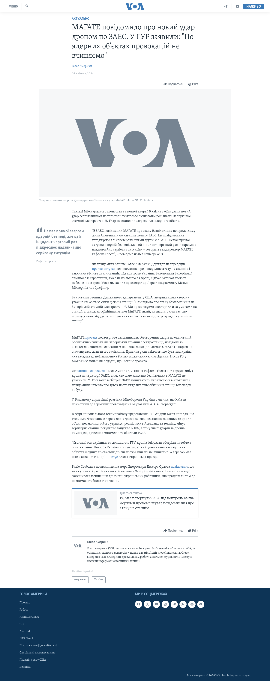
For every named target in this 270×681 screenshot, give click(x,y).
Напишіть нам (29, 616)
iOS (22, 624)
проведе (91, 337)
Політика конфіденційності (38, 645)
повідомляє (179, 467)
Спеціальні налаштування (37, 652)
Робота (24, 609)
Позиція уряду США (33, 659)
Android (25, 631)
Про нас (25, 602)
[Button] (173, 84)
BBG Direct (26, 638)
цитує (113, 457)
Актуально (80, 19)
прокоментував (104, 269)
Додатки (25, 666)
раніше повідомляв (91, 371)
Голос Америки (82, 66)
